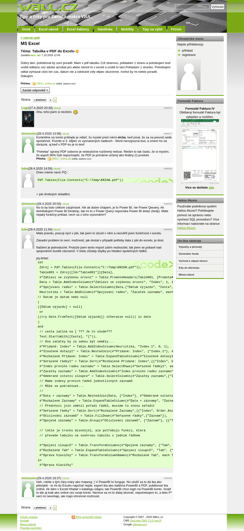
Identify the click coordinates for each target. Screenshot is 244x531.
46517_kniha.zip (59, 158)
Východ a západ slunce (193, 260)
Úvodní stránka (29, 517)
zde (211, 187)
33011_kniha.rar (44, 83)
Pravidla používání (31, 527)
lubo (24, 168)
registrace (189, 55)
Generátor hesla (189, 253)
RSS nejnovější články (87, 517)
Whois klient (186, 274)
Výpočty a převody (190, 246)
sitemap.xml (140, 524)
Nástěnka (105, 29)
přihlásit (187, 50)
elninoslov (29, 133)
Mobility (127, 29)
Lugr (24, 108)
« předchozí (40, 100)
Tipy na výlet (152, 29)
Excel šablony (78, 29)
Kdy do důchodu (189, 267)
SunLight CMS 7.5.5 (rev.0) (146, 520)
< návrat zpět (30, 37)
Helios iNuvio (186, 228)
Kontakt (24, 520)
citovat (57, 108)
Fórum (176, 29)
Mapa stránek (28, 524)
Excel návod (48, 29)
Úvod (26, 29)
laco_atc (35, 55)
